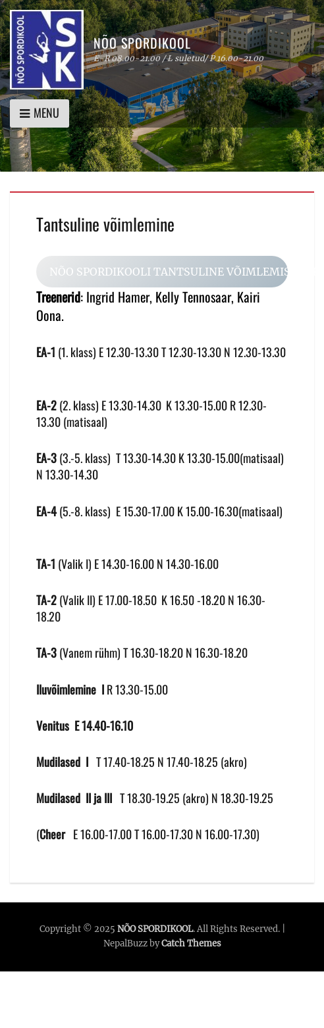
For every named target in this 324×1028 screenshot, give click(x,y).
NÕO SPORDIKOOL (142, 43)
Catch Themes (191, 943)
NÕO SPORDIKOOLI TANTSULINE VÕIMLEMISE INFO (168, 271)
